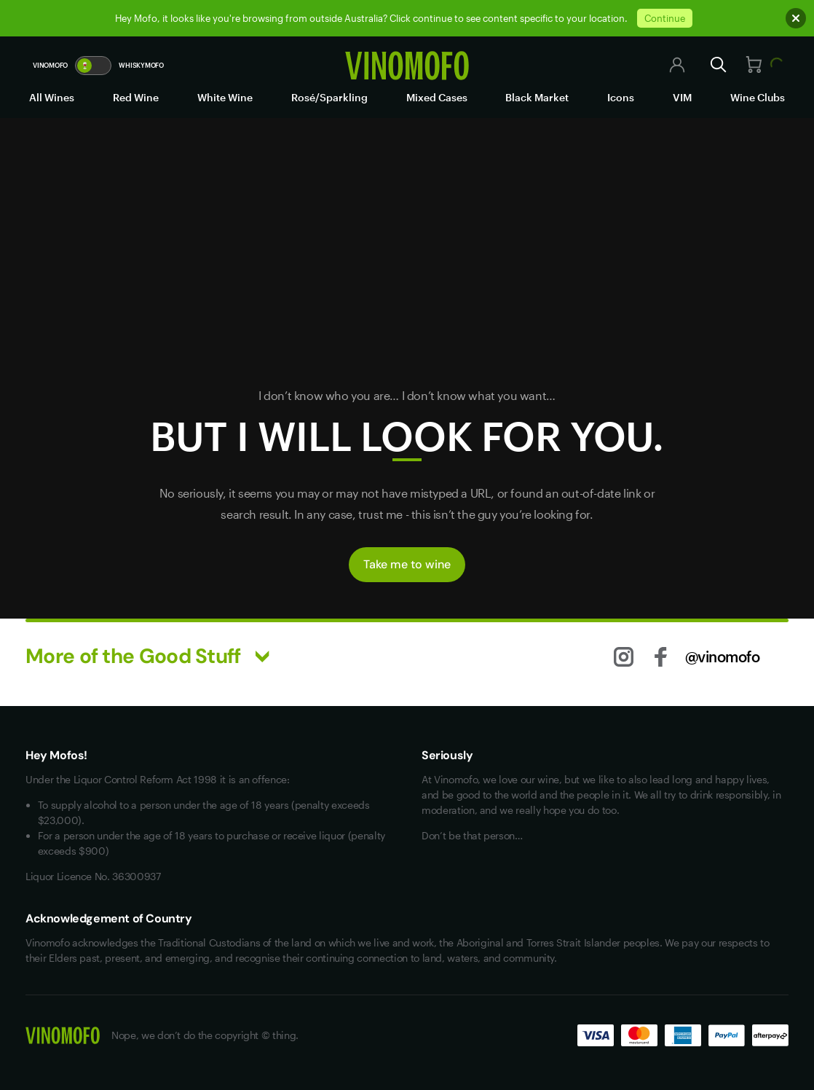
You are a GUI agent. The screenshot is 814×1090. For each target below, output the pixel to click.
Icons (620, 97)
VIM (682, 97)
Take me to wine (407, 564)
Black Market (537, 97)
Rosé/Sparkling (329, 97)
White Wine (225, 97)
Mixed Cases (436, 97)
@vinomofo (722, 656)
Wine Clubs (757, 97)
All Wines (51, 97)
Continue (664, 18)
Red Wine (136, 97)
